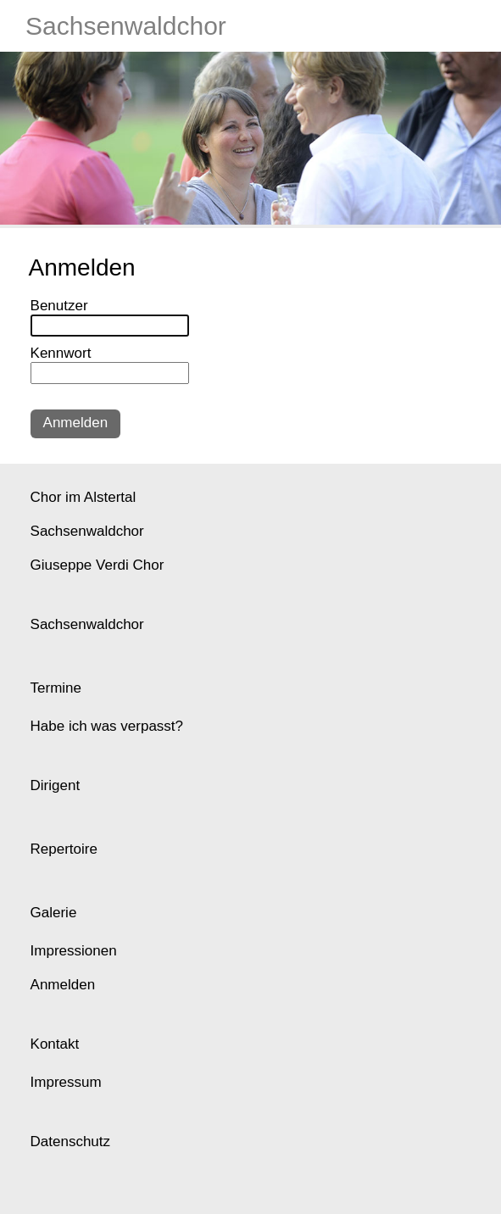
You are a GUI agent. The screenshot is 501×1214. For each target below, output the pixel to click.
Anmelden (76, 423)
